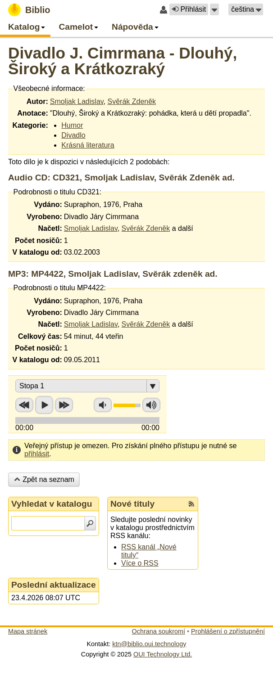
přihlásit (36, 454)
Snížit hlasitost (103, 405)
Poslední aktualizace (53, 584)
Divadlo (73, 135)
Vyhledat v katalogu (51, 503)
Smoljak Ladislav (77, 101)
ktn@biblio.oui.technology (149, 644)
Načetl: (50, 228)
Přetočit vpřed (64, 405)
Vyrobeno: (44, 216)
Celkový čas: (40, 336)
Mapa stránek (27, 631)
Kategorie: (30, 125)
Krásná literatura (87, 145)
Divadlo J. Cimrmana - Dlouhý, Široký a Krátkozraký (122, 60)
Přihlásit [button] (189, 9)
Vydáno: (48, 204)
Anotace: (32, 113)
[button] (214, 9)
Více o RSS (140, 563)
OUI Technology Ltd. (162, 654)
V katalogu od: (37, 252)
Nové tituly (132, 503)
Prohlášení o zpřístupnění (228, 631)
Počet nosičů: (38, 240)
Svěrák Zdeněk (131, 101)
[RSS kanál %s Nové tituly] (191, 504)
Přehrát (44, 405)
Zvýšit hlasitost (151, 405)
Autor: (37, 101)
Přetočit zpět (24, 405)
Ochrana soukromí (158, 631)
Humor (72, 125)
